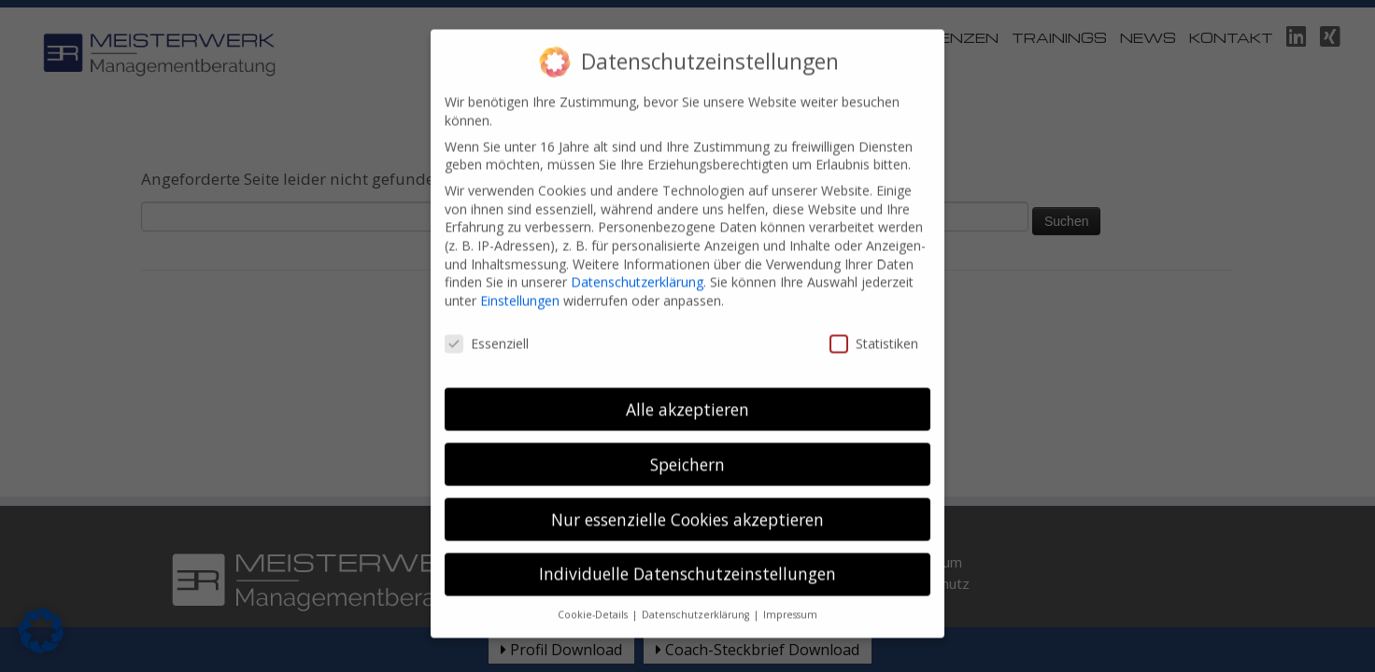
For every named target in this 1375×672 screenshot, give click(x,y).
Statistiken (873, 328)
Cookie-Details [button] (594, 599)
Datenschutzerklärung (637, 266)
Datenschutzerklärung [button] (697, 599)
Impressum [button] (790, 599)
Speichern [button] (687, 449)
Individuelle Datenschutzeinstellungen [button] (687, 559)
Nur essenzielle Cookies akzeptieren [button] (687, 504)
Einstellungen (520, 285)
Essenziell (487, 328)
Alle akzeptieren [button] (687, 394)
